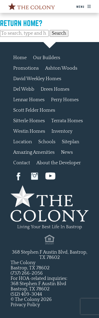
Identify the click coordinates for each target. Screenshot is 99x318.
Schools (46, 142)
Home (20, 57)
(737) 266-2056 (27, 273)
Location (22, 142)
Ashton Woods (61, 68)
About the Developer (58, 163)
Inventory (61, 131)
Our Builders (46, 57)
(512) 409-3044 (26, 294)
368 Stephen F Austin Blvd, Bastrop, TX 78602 (49, 255)
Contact (21, 163)
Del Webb (23, 89)
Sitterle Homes (29, 121)
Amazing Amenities (34, 152)
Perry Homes (65, 99)
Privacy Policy (25, 304)
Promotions (26, 68)
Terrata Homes (67, 121)
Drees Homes (55, 89)
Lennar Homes (29, 99)
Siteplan (70, 142)
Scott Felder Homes (34, 110)
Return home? (21, 23)
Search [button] (59, 33)
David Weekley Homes (37, 78)
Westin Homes (29, 131)
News (67, 152)
